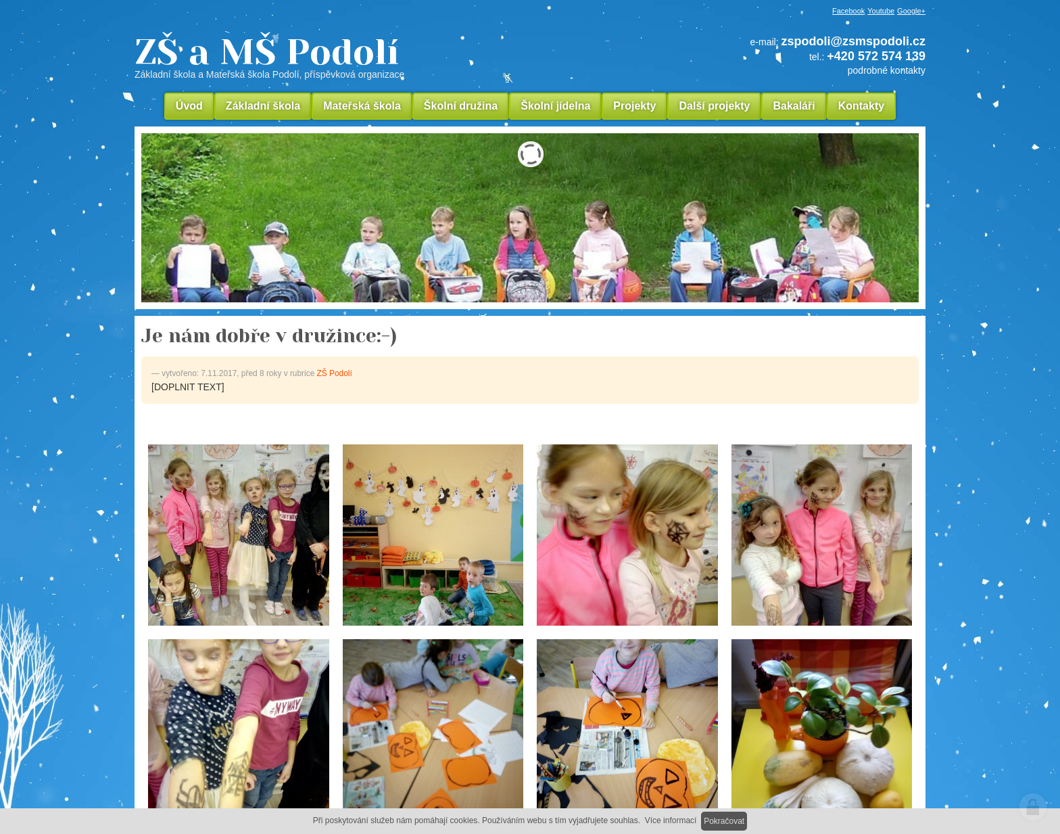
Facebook (848, 11)
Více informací (671, 820)
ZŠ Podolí (334, 373)
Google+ (911, 11)
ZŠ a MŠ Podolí (361, 56)
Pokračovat (724, 821)
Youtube (880, 11)
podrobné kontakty (886, 70)
